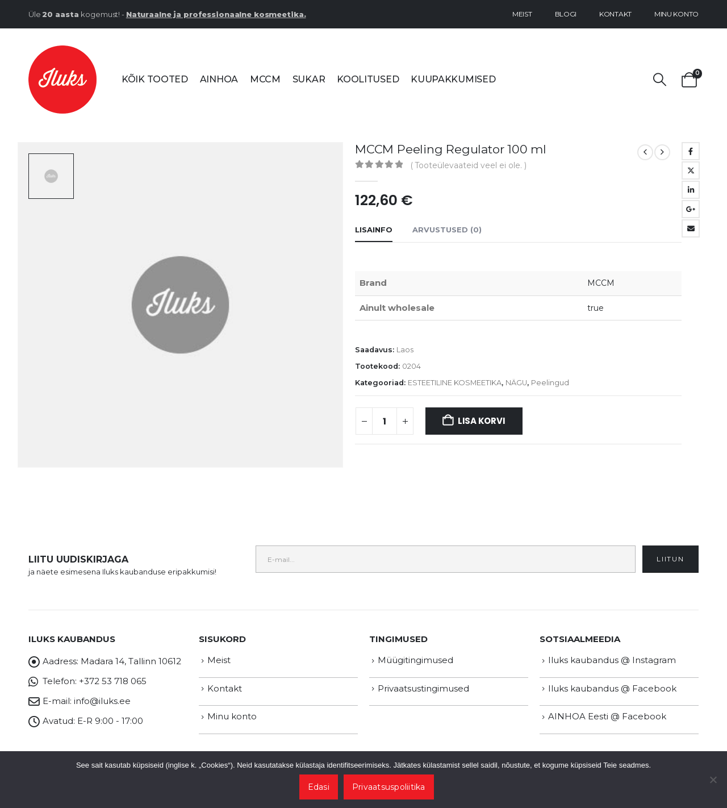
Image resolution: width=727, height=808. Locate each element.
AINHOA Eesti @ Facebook (607, 716)
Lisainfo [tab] (373, 229)
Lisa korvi (481, 421)
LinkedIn (691, 190)
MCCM (265, 79)
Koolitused (368, 79)
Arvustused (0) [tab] (447, 229)
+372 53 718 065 (113, 681)
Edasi (318, 787)
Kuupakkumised (453, 79)
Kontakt (615, 14)
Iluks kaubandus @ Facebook (612, 688)
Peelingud (550, 382)
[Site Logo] (62, 79)
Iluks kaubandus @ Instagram (612, 660)
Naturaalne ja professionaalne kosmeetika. (216, 14)
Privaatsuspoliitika (388, 787)
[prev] (645, 152)
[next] (662, 152)
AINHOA (219, 79)
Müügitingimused (415, 660)
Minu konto (676, 14)
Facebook (691, 151)
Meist (522, 14)
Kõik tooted (155, 79)
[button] (660, 80)
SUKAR (309, 79)
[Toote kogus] (384, 421)
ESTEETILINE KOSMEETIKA (455, 382)
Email (691, 228)
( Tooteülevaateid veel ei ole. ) (469, 165)
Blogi (566, 14)
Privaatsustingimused (423, 688)
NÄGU (516, 382)
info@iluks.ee (102, 700)
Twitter (691, 170)
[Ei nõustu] (712, 779)
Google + (691, 209)
